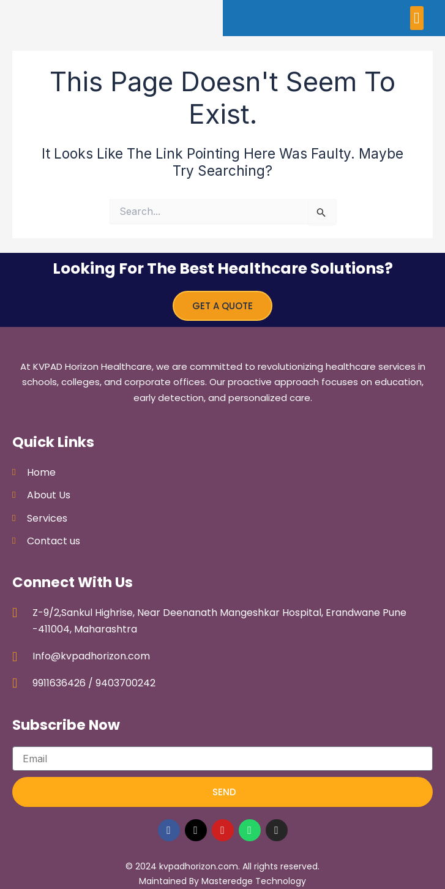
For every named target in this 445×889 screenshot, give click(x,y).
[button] (417, 18)
